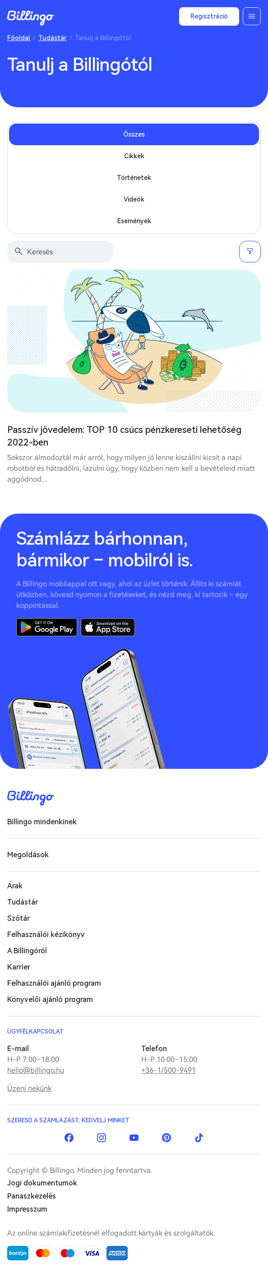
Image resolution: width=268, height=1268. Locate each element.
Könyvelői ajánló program (50, 999)
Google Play (46, 627)
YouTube (134, 1137)
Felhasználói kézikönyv (46, 934)
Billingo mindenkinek (42, 822)
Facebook (69, 1137)
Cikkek (134, 156)
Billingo (30, 18)
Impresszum (27, 1209)
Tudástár (52, 37)
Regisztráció (209, 16)
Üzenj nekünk (29, 1088)
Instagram (101, 1137)
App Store (108, 627)
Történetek (134, 177)
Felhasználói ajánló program (54, 983)
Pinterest (166, 1137)
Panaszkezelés (31, 1196)
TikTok (199, 1137)
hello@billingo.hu (35, 1070)
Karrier (18, 967)
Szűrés (250, 251)
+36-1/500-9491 (168, 1070)
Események (134, 221)
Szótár (18, 918)
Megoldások (28, 854)
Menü (252, 16)
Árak (15, 886)
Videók (134, 199)
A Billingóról (27, 950)
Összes (134, 134)
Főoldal (18, 37)
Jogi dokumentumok (42, 1183)
